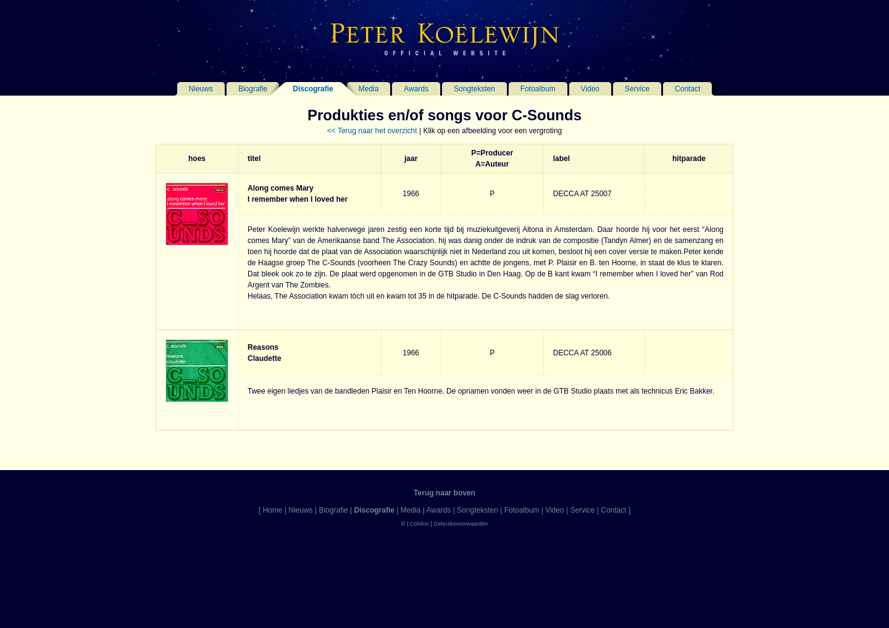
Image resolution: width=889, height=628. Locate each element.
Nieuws (201, 89)
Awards (416, 89)
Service (637, 89)
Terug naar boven (444, 493)
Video (590, 89)
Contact (687, 89)
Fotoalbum (538, 89)
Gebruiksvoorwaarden (460, 524)
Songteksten (474, 89)
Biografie (252, 89)
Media (369, 89)
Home (272, 510)
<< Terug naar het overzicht (372, 130)
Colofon (419, 524)
